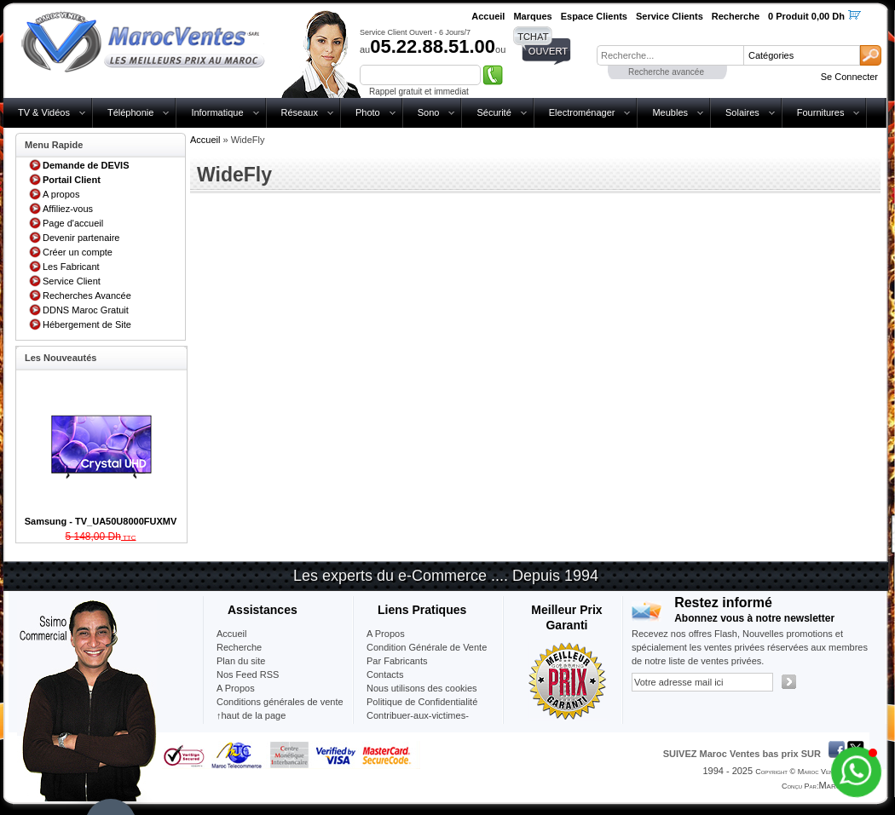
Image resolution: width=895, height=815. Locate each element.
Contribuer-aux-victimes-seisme (418, 722)
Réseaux (299, 112)
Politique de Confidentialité (422, 702)
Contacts (385, 674)
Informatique (217, 112)
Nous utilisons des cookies (422, 688)
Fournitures (821, 112)
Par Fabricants (397, 661)
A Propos (386, 633)
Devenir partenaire (81, 237)
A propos (61, 194)
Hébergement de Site (87, 324)
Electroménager (582, 112)
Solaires (742, 112)
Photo (367, 112)
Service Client (72, 281)
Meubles (670, 112)
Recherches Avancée (87, 295)
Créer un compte (78, 252)
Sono (429, 112)
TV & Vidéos (44, 112)
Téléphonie (130, 112)
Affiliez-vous (68, 209)
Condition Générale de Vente (427, 647)
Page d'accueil (73, 223)
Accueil (205, 140)
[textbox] (670, 55)
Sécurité (493, 112)
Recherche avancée (666, 72)
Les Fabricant (71, 266)
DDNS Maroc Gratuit (86, 310)
